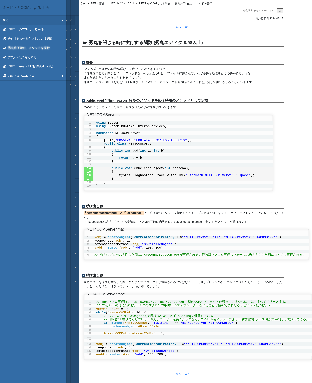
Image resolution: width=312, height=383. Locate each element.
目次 (83, 3)
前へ (176, 27)
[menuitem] (33, 29)
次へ (189, 27)
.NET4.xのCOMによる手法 (154, 3)
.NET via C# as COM (121, 3)
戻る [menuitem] (34, 20)
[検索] (280, 10)
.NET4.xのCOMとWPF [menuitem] (34, 75)
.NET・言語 (97, 3)
